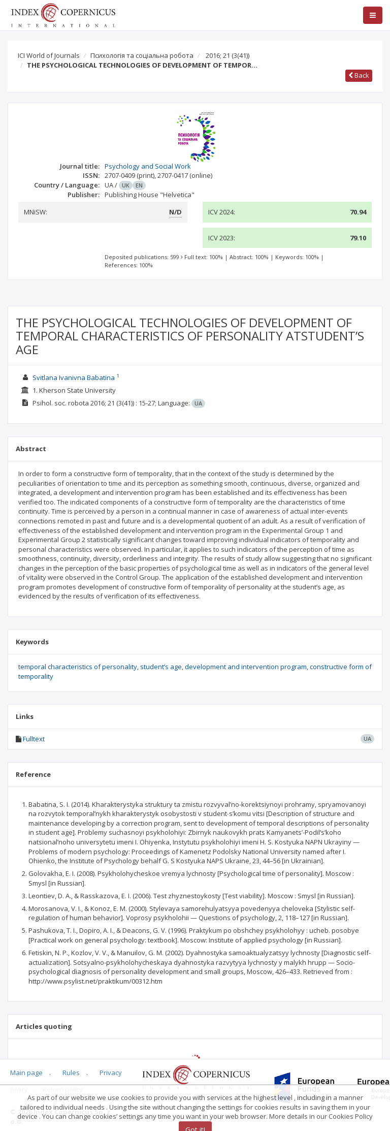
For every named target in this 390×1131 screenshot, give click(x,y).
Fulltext (34, 738)
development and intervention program (246, 666)
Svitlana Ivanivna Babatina (73, 377)
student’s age (161, 666)
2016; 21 (227, 55)
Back (358, 75)
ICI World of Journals (49, 55)
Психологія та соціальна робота (141, 55)
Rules (71, 1072)
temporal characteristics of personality (77, 666)
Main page (26, 1072)
